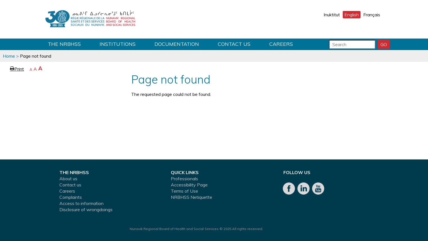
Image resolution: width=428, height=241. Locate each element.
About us (68, 178)
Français (371, 14)
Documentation (176, 44)
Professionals (184, 178)
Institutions (118, 44)
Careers (281, 44)
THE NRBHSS (64, 44)
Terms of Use (184, 191)
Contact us (234, 44)
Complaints (70, 197)
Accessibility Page (189, 185)
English (351, 14)
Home (9, 56)
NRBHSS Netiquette (191, 197)
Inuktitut (332, 14)
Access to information (81, 203)
